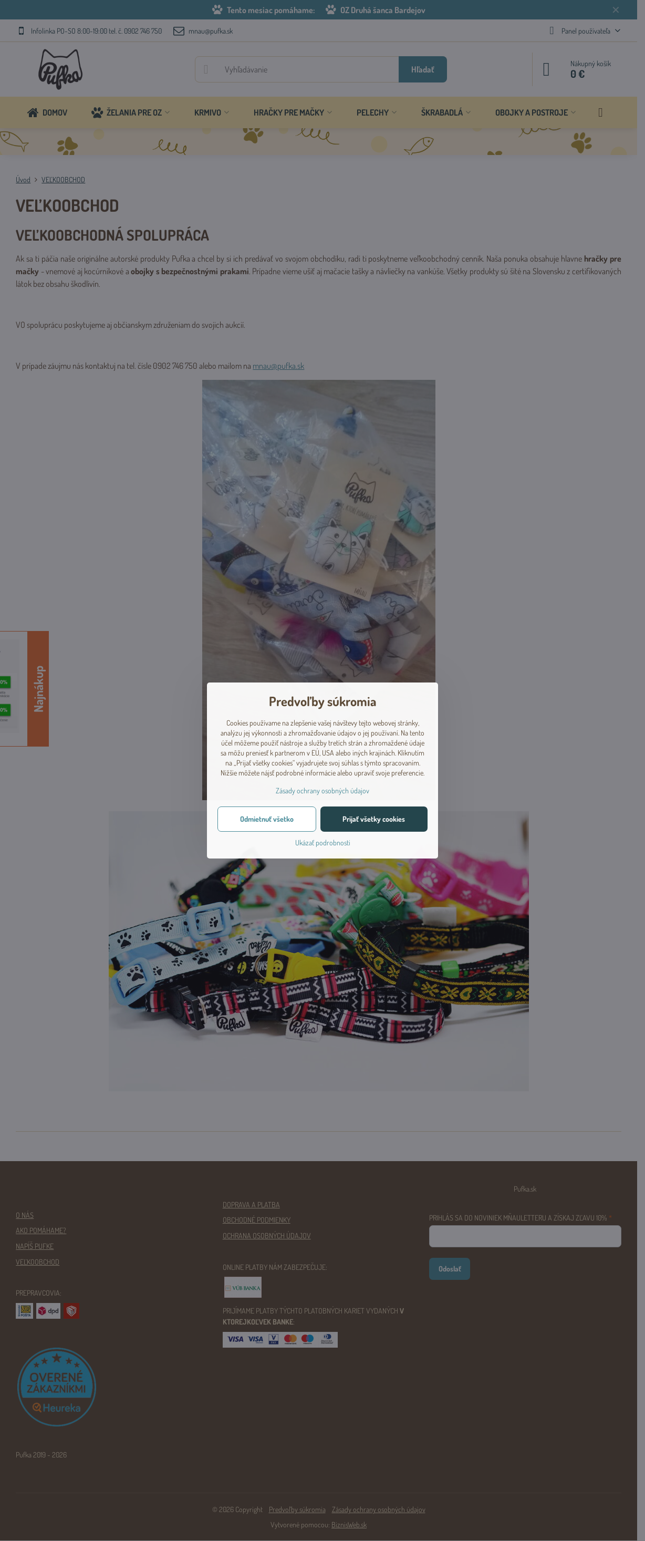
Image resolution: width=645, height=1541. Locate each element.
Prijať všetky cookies (373, 818)
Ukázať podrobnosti (322, 842)
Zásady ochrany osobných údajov (322, 790)
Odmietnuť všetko (267, 818)
